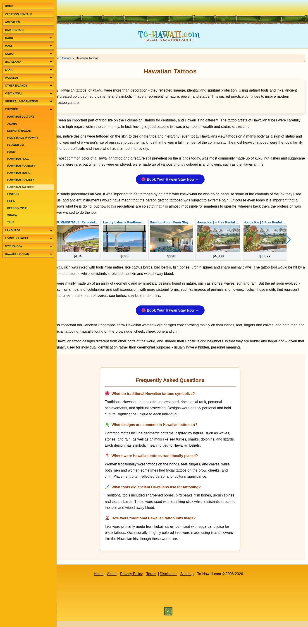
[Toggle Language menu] (51, 230)
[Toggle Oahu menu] (51, 38)
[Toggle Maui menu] (51, 46)
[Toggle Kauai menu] (51, 54)
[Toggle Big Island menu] (51, 62)
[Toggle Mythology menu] (51, 246)
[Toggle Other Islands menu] (51, 86)
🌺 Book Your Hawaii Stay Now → (183, 185)
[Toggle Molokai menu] (51, 78)
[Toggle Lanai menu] (51, 70)
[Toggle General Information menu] (51, 102)
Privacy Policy (144, 580)
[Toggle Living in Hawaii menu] (51, 238)
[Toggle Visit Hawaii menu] (51, 94)
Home (112, 580)
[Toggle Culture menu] (51, 109)
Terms (165, 580)
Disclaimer (181, 580)
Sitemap (200, 580)
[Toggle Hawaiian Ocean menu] (51, 254)
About (125, 580)
